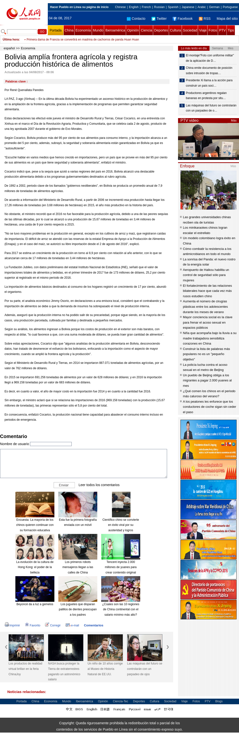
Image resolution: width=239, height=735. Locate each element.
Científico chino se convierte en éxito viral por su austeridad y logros (120, 525)
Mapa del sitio (227, 18)
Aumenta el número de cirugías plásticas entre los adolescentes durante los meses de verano (205, 306)
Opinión (133, 30)
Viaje (203, 30)
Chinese (120, 7)
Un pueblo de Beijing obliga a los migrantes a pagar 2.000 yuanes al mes (207, 380)
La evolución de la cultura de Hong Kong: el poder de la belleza (35, 567)
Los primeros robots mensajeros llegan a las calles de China (77, 567)
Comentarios (93, 625)
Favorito (32, 625)
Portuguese (230, 7)
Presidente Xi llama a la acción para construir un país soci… (209, 83)
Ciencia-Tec (120, 701)
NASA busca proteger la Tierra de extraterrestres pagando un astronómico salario (64, 671)
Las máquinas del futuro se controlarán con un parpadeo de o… (211, 108)
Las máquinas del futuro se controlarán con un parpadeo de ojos (144, 669)
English (134, 7)
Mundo (98, 30)
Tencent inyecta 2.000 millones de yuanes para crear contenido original (121, 567)
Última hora (11, 39)
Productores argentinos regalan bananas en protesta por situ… (206, 95)
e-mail (72, 625)
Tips (231, 30)
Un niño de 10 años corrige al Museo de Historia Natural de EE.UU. (105, 669)
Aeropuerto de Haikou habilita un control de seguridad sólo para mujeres (206, 275)
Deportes (161, 30)
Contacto (136, 18)
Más (234, 120)
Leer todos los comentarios (99, 485)
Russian (159, 7)
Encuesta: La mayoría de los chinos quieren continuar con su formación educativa (34, 525)
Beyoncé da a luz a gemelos (35, 604)
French (146, 7)
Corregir (52, 625)
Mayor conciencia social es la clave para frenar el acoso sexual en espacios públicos (207, 322)
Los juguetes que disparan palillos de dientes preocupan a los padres (78, 609)
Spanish (173, 7)
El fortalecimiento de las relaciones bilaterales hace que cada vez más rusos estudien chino (207, 291)
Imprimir (12, 625)
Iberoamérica (115, 30)
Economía (83, 30)
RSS (205, 18)
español (9, 48)
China (69, 30)
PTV (222, 30)
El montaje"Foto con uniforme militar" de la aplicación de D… (210, 58)
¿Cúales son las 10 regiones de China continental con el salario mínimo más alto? (120, 609)
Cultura (175, 30)
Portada (55, 30)
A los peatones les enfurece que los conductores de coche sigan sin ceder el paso (209, 407)
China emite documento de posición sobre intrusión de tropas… (209, 70)
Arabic (202, 7)
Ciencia (146, 30)
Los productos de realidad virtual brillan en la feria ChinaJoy (25, 669)
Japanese (188, 7)
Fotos (213, 30)
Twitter (159, 18)
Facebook (182, 18)
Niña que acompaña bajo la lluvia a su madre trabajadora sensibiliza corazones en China (210, 338)
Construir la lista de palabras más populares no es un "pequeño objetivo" (206, 354)
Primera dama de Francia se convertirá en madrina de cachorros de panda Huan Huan (83, 39)
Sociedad (190, 30)
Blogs (219, 701)
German (214, 7)
